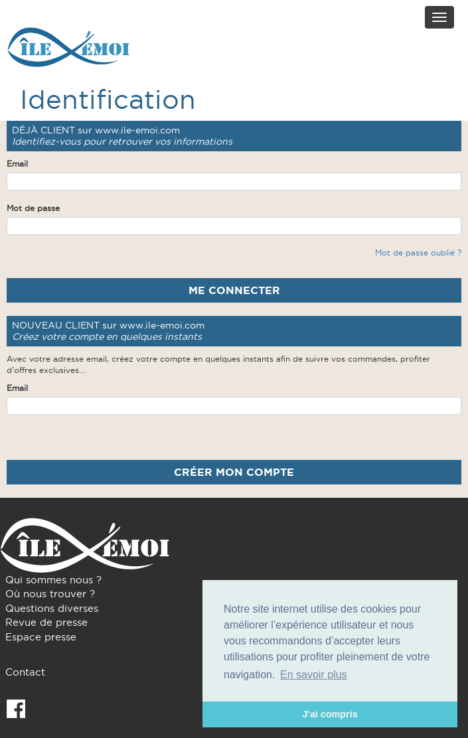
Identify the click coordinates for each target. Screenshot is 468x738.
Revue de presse (46, 622)
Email (17, 163)
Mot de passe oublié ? (418, 252)
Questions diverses (51, 608)
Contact (25, 672)
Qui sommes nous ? (53, 579)
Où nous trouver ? (50, 593)
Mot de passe (33, 208)
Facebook (16, 709)
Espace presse (40, 636)
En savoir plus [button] (313, 674)
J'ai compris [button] (329, 714)
